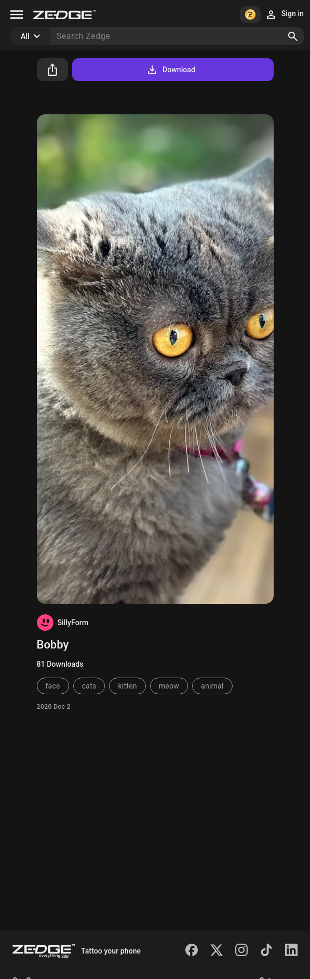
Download (170, 69)
